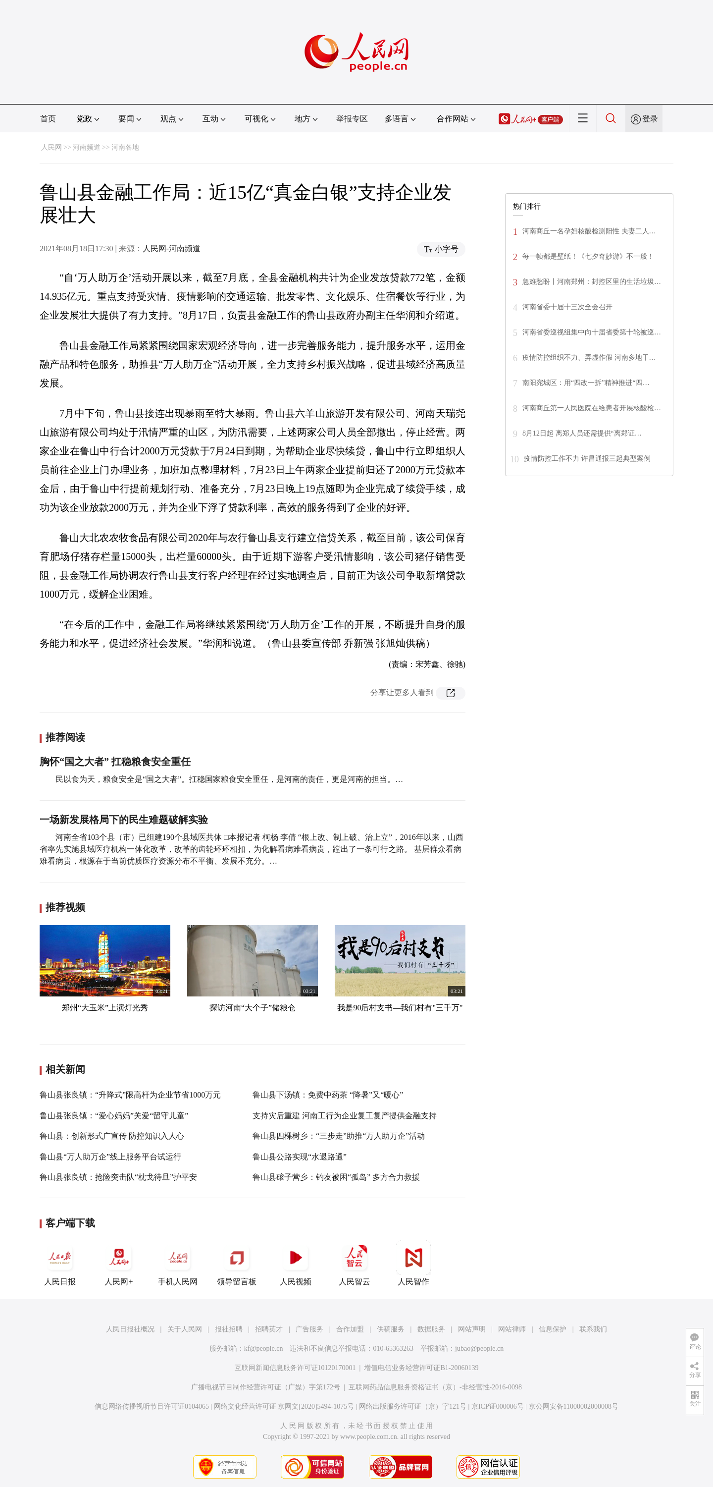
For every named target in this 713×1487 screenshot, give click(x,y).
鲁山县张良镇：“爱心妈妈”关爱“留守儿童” (114, 1115)
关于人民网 (184, 1329)
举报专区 (352, 118)
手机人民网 (178, 1263)
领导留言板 (236, 1263)
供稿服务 (391, 1329)
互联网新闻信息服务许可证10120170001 (295, 1368)
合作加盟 (350, 1329)
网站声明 (472, 1329)
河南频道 (87, 147)
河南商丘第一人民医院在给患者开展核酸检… (591, 408)
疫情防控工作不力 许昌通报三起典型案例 (587, 458)
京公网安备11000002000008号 (573, 1406)
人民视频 (295, 1263)
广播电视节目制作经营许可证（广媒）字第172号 (265, 1387)
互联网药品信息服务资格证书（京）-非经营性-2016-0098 (435, 1387)
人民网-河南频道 (172, 248)
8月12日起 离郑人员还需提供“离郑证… (582, 433)
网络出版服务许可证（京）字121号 (412, 1406)
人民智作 (413, 1263)
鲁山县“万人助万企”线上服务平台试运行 (110, 1157)
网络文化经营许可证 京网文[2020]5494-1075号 (284, 1406)
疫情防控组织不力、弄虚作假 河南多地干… (589, 357)
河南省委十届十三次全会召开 (567, 307)
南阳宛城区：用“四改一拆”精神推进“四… (586, 382)
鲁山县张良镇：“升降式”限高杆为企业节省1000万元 (130, 1095)
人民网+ (119, 1263)
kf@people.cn (263, 1348)
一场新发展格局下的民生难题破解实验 (124, 819)
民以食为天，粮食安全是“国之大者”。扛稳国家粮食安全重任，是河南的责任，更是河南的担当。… (229, 779)
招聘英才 (269, 1329)
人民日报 (60, 1263)
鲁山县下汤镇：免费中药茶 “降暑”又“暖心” (328, 1095)
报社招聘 (229, 1329)
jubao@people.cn (479, 1348)
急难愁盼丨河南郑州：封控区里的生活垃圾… (591, 281)
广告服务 (309, 1329)
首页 (48, 118)
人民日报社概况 (130, 1329)
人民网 (51, 147)
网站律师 (512, 1329)
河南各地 (125, 147)
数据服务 (431, 1329)
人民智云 (354, 1263)
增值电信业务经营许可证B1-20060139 (421, 1368)
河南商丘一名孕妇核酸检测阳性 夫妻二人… (589, 231)
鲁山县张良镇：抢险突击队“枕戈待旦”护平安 (118, 1177)
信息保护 (552, 1329)
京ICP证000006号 (497, 1406)
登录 (650, 118)
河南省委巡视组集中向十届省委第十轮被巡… (591, 332)
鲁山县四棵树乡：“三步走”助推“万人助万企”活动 (339, 1136)
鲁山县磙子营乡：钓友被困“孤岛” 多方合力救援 (336, 1177)
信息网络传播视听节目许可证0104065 (152, 1406)
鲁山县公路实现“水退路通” (300, 1157)
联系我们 (593, 1329)
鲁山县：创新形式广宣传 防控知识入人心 (112, 1136)
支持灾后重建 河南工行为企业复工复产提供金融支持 (345, 1115)
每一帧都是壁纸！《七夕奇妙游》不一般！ (588, 256)
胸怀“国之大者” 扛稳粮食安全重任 (115, 761)
